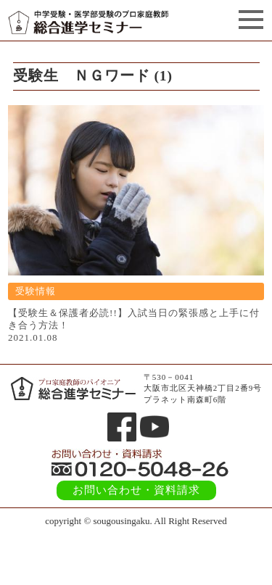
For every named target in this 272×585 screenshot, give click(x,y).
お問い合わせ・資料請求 (136, 490)
